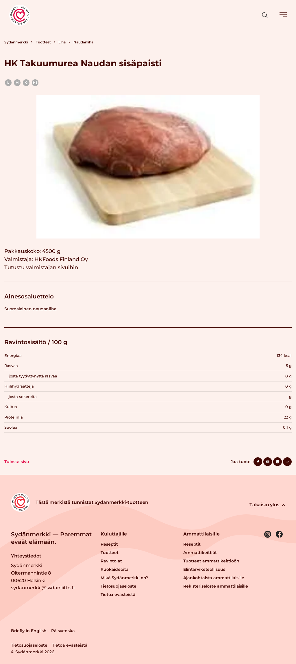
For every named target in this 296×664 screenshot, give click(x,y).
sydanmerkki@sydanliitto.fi (42, 587)
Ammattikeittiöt (200, 552)
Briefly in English (29, 630)
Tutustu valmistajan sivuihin (41, 267)
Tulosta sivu (16, 461)
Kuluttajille (114, 534)
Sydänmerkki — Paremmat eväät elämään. (51, 538)
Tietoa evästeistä (118, 594)
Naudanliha (83, 42)
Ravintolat (111, 561)
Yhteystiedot (26, 556)
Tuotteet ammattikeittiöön (211, 561)
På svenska (63, 630)
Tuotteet (43, 42)
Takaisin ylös (267, 504)
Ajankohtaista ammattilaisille (213, 577)
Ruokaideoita (114, 569)
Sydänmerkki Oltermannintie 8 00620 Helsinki (31, 573)
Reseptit (109, 544)
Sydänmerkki (16, 42)
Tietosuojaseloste (118, 586)
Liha (62, 42)
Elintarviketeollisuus (204, 569)
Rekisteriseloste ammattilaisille (215, 586)
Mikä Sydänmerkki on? (124, 577)
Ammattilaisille (201, 534)
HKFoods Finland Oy (61, 259)
